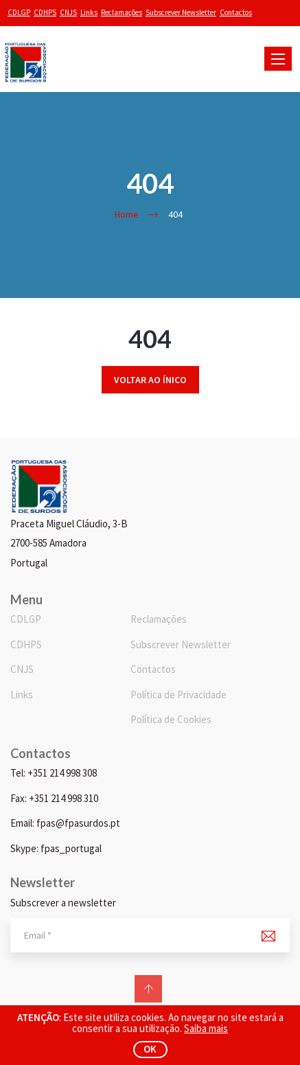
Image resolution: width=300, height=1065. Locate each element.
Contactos (236, 12)
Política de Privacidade (178, 694)
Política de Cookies (170, 719)
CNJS (68, 12)
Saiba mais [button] (206, 1028)
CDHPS (45, 12)
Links (88, 12)
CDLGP (19, 12)
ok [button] (150, 1048)
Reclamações (121, 12)
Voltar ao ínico (150, 380)
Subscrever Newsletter (181, 12)
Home (127, 214)
